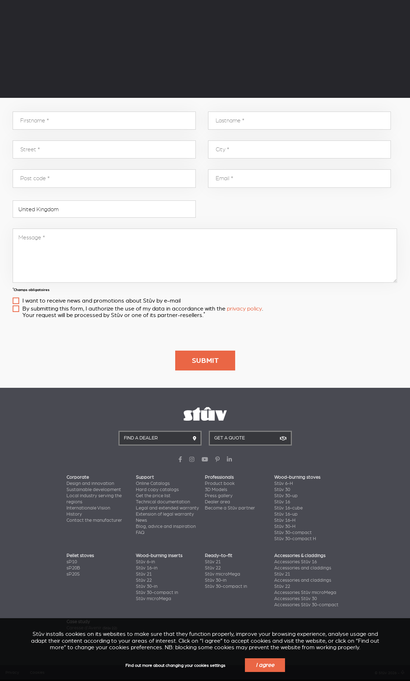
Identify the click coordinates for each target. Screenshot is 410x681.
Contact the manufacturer (94, 520)
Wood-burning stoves (297, 477)
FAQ (140, 532)
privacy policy (244, 308)
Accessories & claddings (299, 555)
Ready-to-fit (218, 555)
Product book (220, 483)
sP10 (71, 561)
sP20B (73, 568)
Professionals (219, 477)
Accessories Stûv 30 (295, 598)
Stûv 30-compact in (157, 592)
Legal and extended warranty (167, 508)
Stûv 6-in (145, 561)
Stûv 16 (282, 501)
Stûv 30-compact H (295, 538)
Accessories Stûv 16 (295, 561)
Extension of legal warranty (165, 514)
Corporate (77, 477)
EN (398, 16)
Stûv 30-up (286, 495)
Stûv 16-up (286, 514)
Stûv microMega (153, 598)
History (74, 514)
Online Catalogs (153, 483)
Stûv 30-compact (293, 532)
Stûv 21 (144, 574)
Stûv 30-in (146, 586)
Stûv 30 (282, 489)
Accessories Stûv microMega (305, 592)
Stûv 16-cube (288, 508)
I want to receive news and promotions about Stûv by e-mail (101, 301)
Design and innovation (90, 483)
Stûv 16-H (284, 520)
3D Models (216, 489)
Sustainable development (93, 489)
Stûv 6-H (283, 483)
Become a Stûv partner (230, 508)
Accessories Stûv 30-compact (306, 604)
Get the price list (153, 495)
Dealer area (217, 501)
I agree (265, 665)
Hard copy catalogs (157, 489)
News (141, 520)
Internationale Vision (88, 508)
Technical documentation (163, 501)
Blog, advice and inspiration (166, 526)
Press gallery (219, 495)
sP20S (73, 574)
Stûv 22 (144, 580)
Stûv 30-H (284, 526)
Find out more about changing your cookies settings (175, 665)
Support (145, 477)
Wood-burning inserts (159, 555)
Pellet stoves (80, 555)
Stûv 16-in (146, 568)
